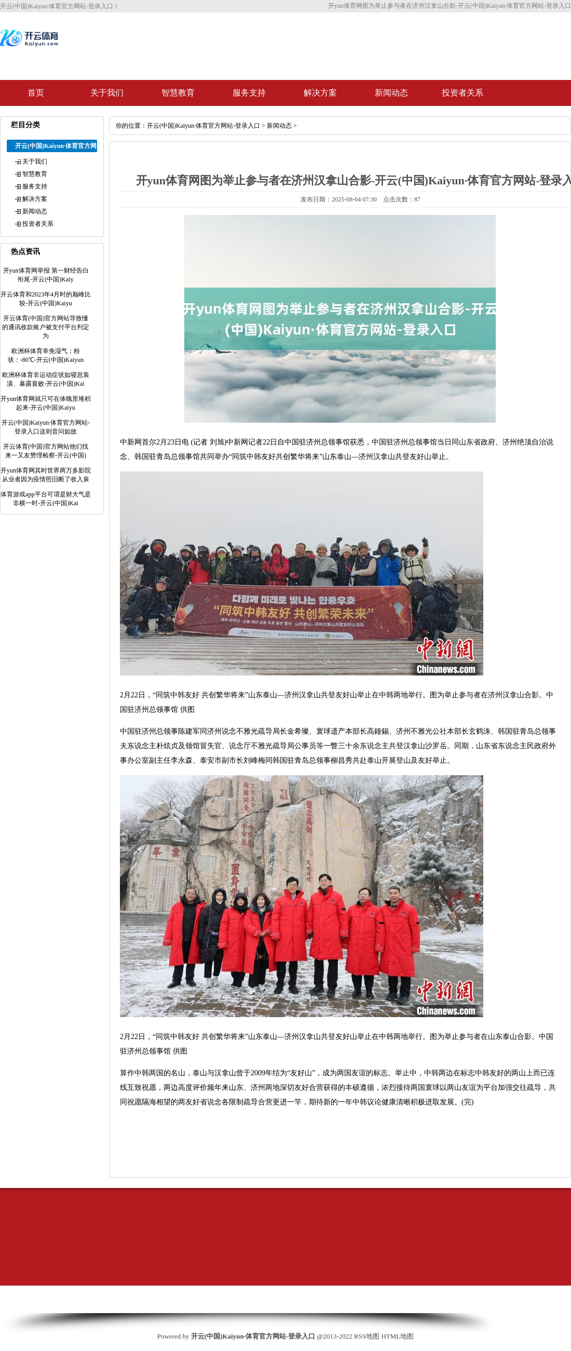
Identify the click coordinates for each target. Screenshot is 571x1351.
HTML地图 (397, 1336)
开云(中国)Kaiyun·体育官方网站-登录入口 (203, 125)
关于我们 (107, 92)
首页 (36, 92)
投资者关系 (462, 92)
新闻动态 (391, 92)
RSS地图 (366, 1336)
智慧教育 (178, 92)
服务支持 (249, 92)
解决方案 (320, 92)
